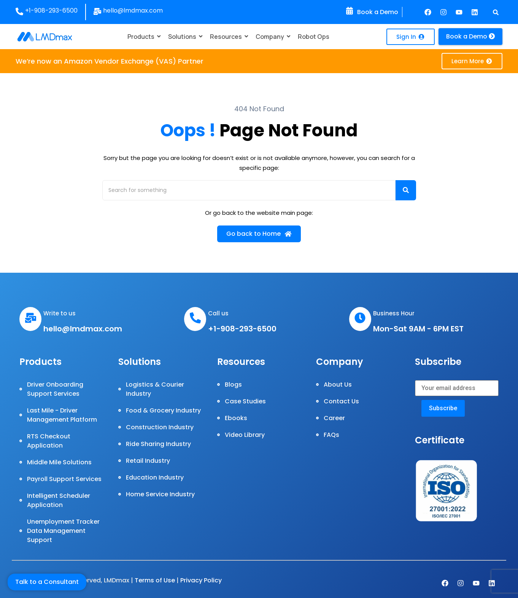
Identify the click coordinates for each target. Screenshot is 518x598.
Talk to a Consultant (47, 581)
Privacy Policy (201, 580)
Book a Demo (377, 12)
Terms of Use (155, 580)
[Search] (249, 190)
